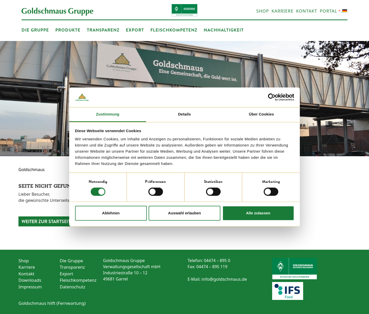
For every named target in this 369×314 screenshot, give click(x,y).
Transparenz (103, 30)
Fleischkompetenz (173, 30)
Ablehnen (110, 213)
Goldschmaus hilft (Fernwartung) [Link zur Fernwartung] (52, 303)
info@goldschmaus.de (224, 279)
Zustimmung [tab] (107, 114)
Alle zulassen (258, 213)
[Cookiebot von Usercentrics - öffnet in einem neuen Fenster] (271, 97)
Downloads (29, 280)
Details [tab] (184, 114)
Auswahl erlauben (184, 213)
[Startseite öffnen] (57, 11)
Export (135, 30)
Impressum (30, 287)
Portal (328, 11)
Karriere (283, 11)
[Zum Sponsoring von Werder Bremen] (311, 268)
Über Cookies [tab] (261, 114)
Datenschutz (72, 287)
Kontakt (306, 11)
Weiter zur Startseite (47, 221)
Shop (262, 11)
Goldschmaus (31, 169)
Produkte (67, 30)
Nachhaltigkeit (224, 30)
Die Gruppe (35, 30)
